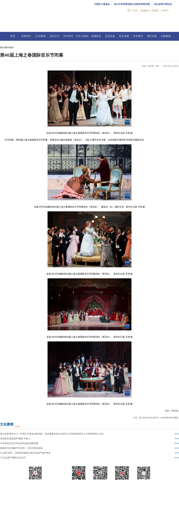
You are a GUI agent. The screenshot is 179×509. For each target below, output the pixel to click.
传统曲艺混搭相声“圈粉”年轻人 (15, 438)
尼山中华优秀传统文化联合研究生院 (132, 4)
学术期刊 (138, 36)
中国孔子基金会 (102, 4)
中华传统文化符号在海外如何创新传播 (19, 443)
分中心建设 (82, 36)
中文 (135, 10)
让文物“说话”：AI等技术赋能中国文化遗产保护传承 (25, 453)
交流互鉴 (110, 36)
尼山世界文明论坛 (163, 4)
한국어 (165, 10)
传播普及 (96, 36)
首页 (12, 36)
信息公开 (54, 36)
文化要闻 (40, 36)
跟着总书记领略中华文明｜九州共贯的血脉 (21, 448)
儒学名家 (152, 36)
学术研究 (68, 36)
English (144, 10)
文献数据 (166, 36)
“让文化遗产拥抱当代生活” (13, 457)
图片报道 (9, 47)
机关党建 (124, 36)
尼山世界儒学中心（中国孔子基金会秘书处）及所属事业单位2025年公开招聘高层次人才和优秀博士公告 (51, 434)
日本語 (155, 10)
